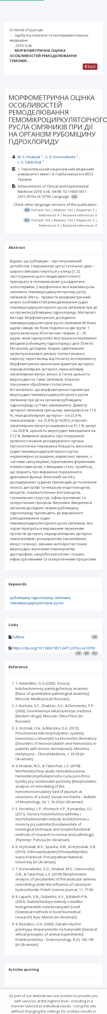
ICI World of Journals (26, 29)
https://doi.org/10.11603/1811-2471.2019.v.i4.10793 (53, 648)
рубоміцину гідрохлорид (31, 597)
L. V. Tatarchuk (30, 162)
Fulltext (18, 636)
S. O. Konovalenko (60, 156)
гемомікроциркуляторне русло (37, 602)
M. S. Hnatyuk (29, 156)
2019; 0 (23, 45)
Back (90, 66)
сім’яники (62, 597)
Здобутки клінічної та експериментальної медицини (49, 38)
